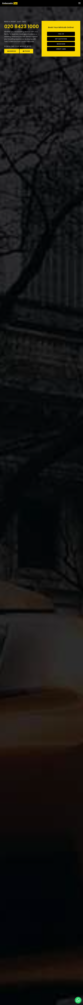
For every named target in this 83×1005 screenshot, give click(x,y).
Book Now (61, 44)
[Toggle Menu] (79, 3)
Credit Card (61, 49)
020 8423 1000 (21, 26)
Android (11, 51)
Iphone (26, 51)
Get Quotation (61, 39)
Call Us (61, 34)
